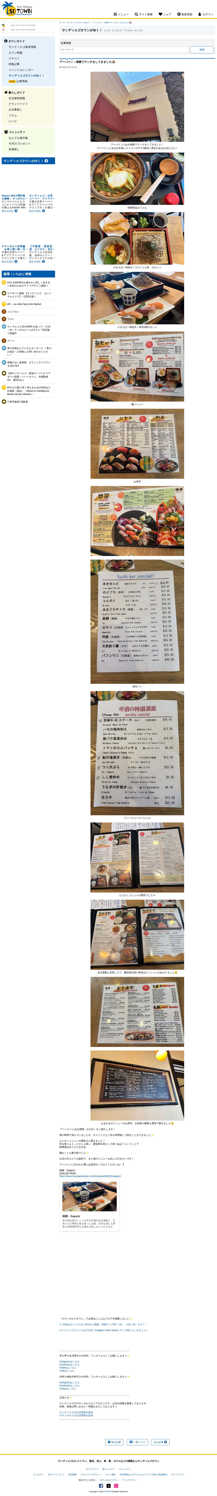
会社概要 (72, 1474)
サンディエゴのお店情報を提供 (76, 1412)
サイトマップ (177, 1474)
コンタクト (38, 1474)
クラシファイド (18, 103)
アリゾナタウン (129, 1480)
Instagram (116, 1486)
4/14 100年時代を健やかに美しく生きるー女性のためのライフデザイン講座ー (28, 284)
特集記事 (14, 64)
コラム (13, 115)
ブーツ (10, 340)
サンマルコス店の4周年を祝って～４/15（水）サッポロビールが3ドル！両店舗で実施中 (28, 330)
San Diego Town (17, 9)
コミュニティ (125, 1469)
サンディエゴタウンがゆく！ (26, 75)
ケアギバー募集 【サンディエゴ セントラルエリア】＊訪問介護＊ (29, 295)
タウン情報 (15, 52)
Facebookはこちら (69, 1364)
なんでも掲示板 (18, 137)
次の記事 (160, 1442)
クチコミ (14, 58)
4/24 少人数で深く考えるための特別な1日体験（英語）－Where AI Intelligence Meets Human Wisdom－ (28, 391)
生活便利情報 (17, 98)
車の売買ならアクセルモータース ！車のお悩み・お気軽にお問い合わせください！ (29, 351)
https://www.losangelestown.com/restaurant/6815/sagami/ (90, 1176)
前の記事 (114, 1442)
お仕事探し (15, 109)
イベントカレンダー (21, 69)
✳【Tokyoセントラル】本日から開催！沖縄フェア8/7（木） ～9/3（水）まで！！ (103, 1324)
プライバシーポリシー (91, 1474)
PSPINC (107, 1492)
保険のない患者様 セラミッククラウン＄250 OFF (29, 364)
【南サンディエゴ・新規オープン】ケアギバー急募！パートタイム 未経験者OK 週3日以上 (29, 376)
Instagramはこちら (69, 1361)
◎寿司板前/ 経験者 (17, 401)
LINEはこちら (66, 1370)
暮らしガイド (108, 1469)
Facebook (101, 1486)
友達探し (14, 149)
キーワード (68, 49)
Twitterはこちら (67, 1367)
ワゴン (10, 319)
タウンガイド (92, 1469)
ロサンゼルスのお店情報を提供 (76, 1415)
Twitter (109, 1486)
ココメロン (13, 311)
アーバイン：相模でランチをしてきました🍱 (112, 22)
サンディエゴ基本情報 (22, 46)
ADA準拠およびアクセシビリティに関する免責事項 (143, 1474)
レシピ (13, 121)
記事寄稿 (22, 81)
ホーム (62, 22)
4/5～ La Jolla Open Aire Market (24, 304)
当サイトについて (56, 1474)
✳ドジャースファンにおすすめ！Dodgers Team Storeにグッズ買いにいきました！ (104, 1330)
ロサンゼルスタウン (109, 1480)
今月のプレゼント (20, 143)
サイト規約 (110, 1474)
